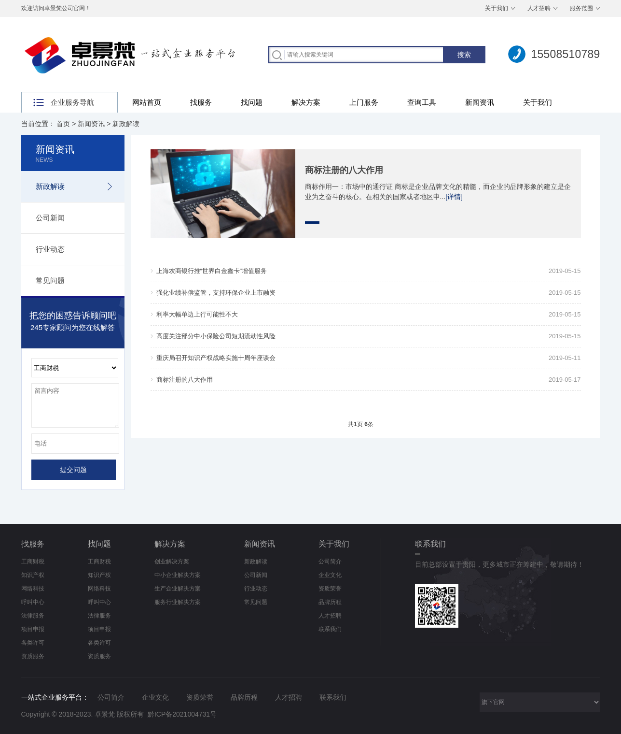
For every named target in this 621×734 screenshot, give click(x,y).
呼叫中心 (32, 602)
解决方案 (305, 102)
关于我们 (496, 8)
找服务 (201, 102)
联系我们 (330, 629)
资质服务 (32, 656)
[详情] (454, 197)
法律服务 (32, 615)
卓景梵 (105, 714)
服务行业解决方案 (177, 602)
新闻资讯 (479, 102)
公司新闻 (50, 218)
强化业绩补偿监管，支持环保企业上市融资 (216, 292)
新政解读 (125, 124)
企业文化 (330, 575)
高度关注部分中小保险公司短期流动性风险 (216, 336)
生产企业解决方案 (177, 588)
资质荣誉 (330, 588)
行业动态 (50, 249)
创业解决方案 (171, 561)
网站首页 (146, 102)
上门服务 (363, 102)
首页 (63, 124)
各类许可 (32, 642)
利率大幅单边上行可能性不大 (197, 314)
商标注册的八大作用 (344, 170)
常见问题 (50, 280)
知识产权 (32, 575)
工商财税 (32, 561)
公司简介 (330, 561)
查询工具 (421, 102)
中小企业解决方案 (177, 575)
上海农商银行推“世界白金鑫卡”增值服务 (211, 270)
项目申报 (32, 629)
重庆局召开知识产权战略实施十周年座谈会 (216, 357)
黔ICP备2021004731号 (182, 714)
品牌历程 (330, 602)
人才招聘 (539, 8)
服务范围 (581, 8)
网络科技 (32, 588)
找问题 (251, 102)
